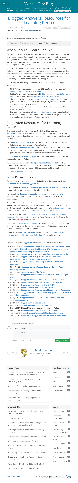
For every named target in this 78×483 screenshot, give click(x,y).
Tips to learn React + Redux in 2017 (46, 97)
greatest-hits (61, 390)
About (9, 8)
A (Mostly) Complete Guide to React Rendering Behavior (26, 431)
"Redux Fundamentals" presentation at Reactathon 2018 (43, 187)
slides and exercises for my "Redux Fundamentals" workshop (42, 194)
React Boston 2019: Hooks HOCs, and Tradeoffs (26, 464)
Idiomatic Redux (61, 443)
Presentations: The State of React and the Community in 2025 (24, 380)
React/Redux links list (27, 232)
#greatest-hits (65, 27)
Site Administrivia (61, 461)
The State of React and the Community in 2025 (26, 386)
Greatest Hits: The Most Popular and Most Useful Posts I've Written (27, 412)
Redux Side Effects (41, 235)
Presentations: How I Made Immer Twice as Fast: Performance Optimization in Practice (27, 373)
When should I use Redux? (45, 99)
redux (61, 372)
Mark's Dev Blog (39, 3)
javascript (61, 377)
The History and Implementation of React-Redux (27, 452)
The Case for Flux (33, 107)
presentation (61, 386)
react (61, 381)
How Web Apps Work (61, 437)
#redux (55, 27)
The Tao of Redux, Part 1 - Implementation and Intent (26, 446)
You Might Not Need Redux (43, 112)
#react (48, 27)
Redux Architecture (22, 235)
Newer (66, 353)
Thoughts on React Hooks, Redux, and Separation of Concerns (27, 458)
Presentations (61, 457)
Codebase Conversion (61, 416)
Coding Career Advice (61, 423)
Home (5, 3)
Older (12, 353)
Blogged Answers (61, 411)
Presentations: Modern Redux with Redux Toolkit (27, 436)
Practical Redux (61, 452)
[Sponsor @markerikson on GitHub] (62, 11)
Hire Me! (10, 11)
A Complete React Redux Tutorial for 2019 (38, 203)
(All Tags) (65, 368)
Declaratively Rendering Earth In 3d (61, 430)
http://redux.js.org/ (14, 133)
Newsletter (61, 448)
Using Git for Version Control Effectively (23, 468)
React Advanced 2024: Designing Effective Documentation (24, 399)
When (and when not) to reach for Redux (26, 91)
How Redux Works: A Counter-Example (44, 210)
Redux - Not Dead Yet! (16, 418)
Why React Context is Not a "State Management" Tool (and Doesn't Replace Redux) (27, 424)
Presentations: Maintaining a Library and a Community (24, 392)
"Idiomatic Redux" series (27, 223)
